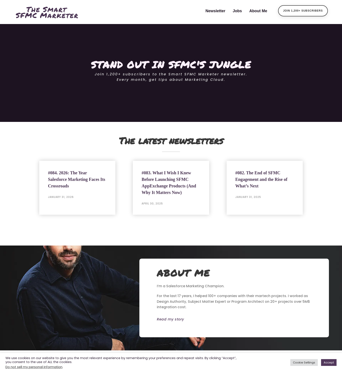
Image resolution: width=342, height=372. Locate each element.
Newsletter (215, 11)
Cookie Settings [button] (304, 362)
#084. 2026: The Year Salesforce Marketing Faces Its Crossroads (76, 179)
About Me (258, 11)
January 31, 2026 (61, 197)
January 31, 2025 (248, 197)
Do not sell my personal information (33, 367)
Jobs (237, 11)
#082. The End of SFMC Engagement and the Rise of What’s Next (261, 179)
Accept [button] (329, 362)
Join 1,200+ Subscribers (303, 10)
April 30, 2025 (152, 203)
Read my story (170, 319)
